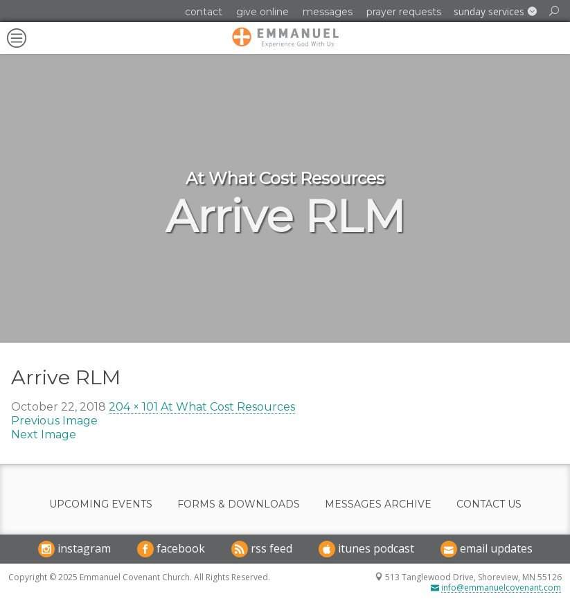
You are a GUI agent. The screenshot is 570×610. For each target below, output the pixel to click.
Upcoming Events (100, 504)
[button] (495, 12)
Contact (203, 12)
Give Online (262, 12)
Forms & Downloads (238, 504)
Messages (328, 12)
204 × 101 (133, 406)
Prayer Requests (403, 12)
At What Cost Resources (228, 406)
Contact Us (489, 504)
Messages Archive (378, 504)
